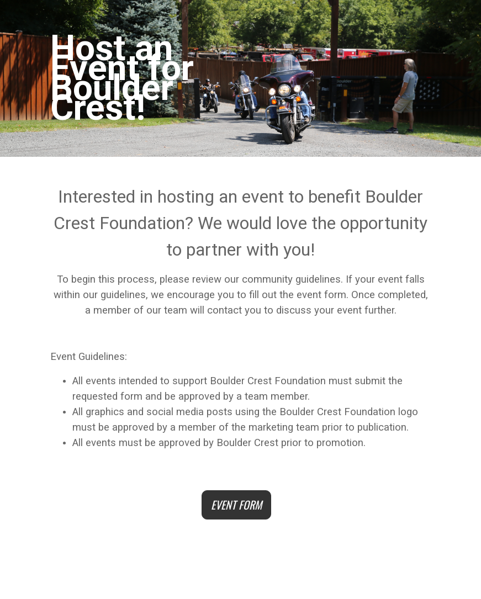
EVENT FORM (236, 504)
